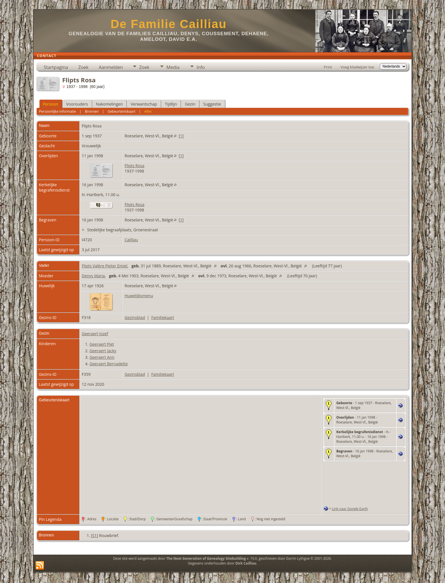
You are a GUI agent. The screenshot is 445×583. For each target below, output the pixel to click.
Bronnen (92, 111)
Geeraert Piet (101, 344)
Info (200, 67)
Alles (148, 111)
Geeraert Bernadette (108, 363)
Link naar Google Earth (350, 508)
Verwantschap (144, 104)
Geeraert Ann (101, 357)
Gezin (190, 104)
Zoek (83, 67)
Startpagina (56, 67)
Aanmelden (111, 67)
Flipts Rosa (134, 165)
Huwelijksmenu (139, 295)
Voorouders (77, 104)
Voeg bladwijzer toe (357, 67)
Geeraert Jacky (102, 350)
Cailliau (131, 239)
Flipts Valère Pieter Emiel (104, 266)
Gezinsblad (135, 317)
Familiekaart (162, 317)
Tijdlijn (171, 104)
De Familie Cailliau (168, 24)
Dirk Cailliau (246, 563)
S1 (94, 535)
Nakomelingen (109, 104)
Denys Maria (93, 275)
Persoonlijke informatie (57, 111)
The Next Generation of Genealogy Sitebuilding (206, 558)
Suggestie (212, 104)
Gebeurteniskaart (121, 111)
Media (172, 67)
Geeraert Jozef (95, 333)
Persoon (50, 104)
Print (328, 67)
